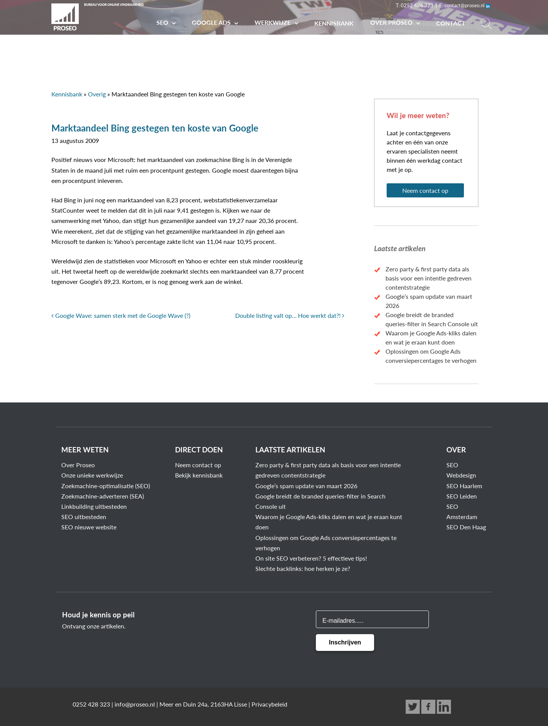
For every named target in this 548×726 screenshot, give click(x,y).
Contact (450, 23)
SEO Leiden (461, 496)
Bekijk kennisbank (199, 475)
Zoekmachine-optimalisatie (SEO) (105, 485)
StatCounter (67, 210)
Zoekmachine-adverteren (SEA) (102, 496)
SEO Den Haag (466, 526)
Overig (97, 94)
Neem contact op (425, 190)
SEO (163, 22)
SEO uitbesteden (83, 516)
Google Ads (212, 22)
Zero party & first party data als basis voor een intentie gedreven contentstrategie (429, 278)
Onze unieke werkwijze (92, 475)
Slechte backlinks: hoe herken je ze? (302, 568)
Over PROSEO (392, 22)
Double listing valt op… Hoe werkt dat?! (289, 315)
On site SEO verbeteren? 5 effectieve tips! (311, 558)
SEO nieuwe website (88, 526)
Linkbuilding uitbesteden (94, 506)
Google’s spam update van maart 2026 (306, 485)
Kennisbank (334, 23)
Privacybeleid (269, 704)
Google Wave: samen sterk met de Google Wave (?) (120, 315)
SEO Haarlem (464, 485)
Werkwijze (273, 22)
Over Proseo (78, 464)
